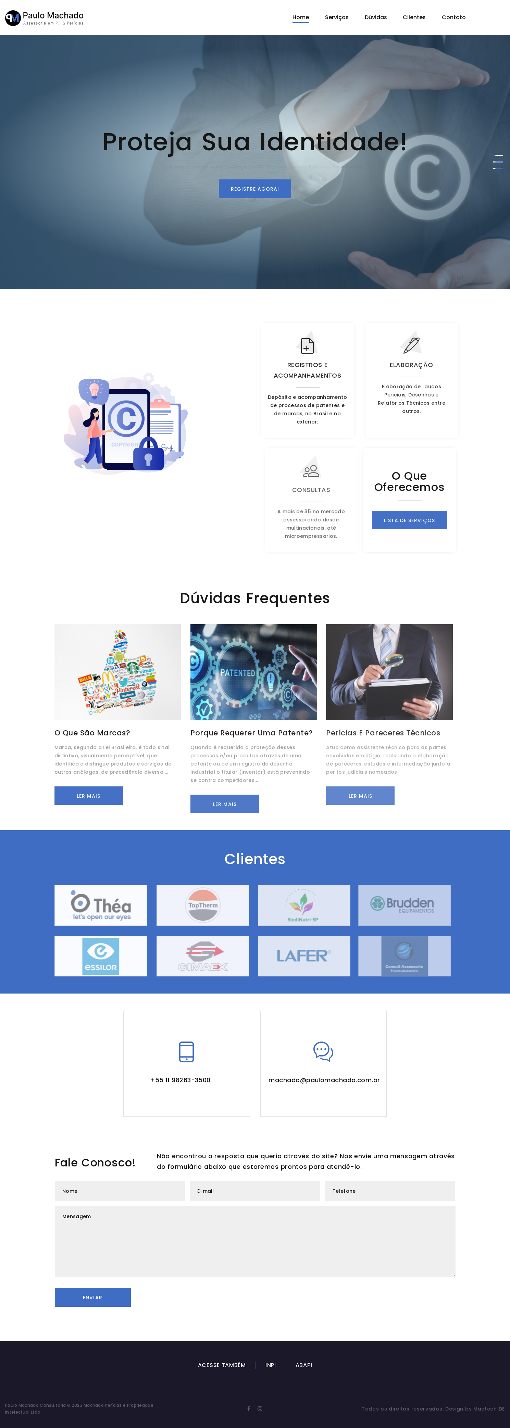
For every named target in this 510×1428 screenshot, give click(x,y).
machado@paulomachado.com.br (324, 1080)
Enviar (92, 1297)
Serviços (337, 17)
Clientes (414, 17)
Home (301, 17)
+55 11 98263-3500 (180, 1080)
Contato (454, 17)
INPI (270, 1365)
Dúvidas (376, 17)
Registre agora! (255, 189)
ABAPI (304, 1365)
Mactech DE (489, 1408)
